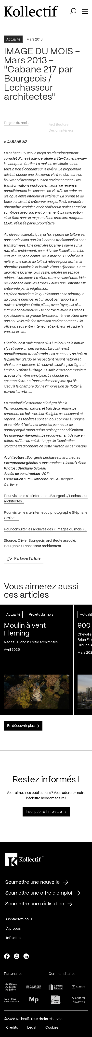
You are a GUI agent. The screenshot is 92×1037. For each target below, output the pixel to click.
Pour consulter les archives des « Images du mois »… (45, 531)
